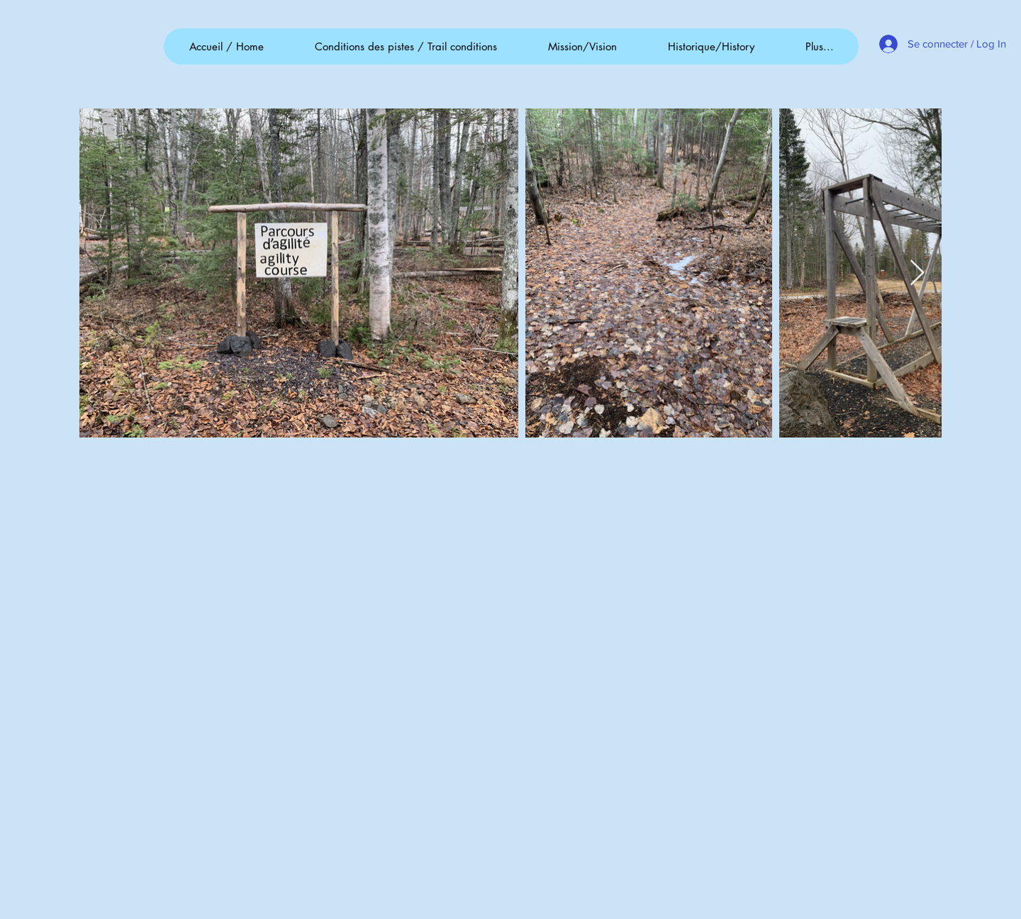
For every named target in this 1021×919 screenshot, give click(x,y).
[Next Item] (917, 273)
